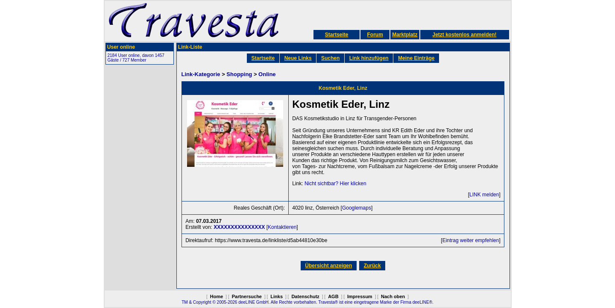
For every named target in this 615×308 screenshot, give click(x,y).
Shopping (239, 74)
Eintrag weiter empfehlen (470, 240)
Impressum (359, 296)
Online (266, 74)
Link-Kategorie (201, 74)
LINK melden (484, 195)
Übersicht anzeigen (328, 266)
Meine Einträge (416, 58)
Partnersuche (247, 296)
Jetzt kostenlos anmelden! (464, 35)
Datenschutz (305, 296)
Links (276, 296)
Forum (375, 35)
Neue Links (298, 58)
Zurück (372, 266)
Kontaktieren (282, 227)
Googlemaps (356, 208)
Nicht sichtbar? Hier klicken (335, 184)
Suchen (330, 58)
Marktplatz (404, 35)
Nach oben (393, 296)
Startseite (336, 35)
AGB (333, 296)
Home (216, 296)
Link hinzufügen (369, 58)
